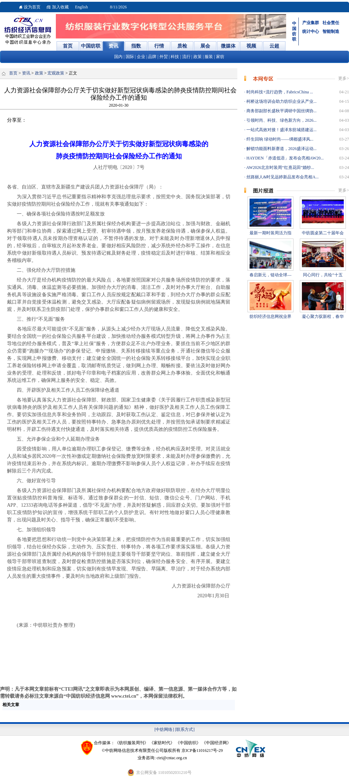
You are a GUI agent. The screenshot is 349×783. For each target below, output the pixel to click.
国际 (130, 56)
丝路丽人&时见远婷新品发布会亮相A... (282, 177)
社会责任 (330, 22)
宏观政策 (55, 73)
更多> (343, 78)
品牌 (152, 56)
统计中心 (310, 31)
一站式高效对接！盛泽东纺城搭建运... (281, 129)
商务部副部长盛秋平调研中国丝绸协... (281, 110)
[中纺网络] (164, 729)
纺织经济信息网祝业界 (270, 316)
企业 (141, 56)
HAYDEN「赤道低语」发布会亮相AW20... (284, 158)
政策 (197, 56)
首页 (13, 73)
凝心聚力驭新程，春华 (323, 316)
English (81, 7)
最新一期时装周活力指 (270, 232)
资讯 (26, 73)
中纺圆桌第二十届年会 (323, 232)
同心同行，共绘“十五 (322, 274)
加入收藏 (60, 7)
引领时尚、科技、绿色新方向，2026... (281, 120)
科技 (175, 56)
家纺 (220, 56)
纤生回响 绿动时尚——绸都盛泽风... (279, 139)
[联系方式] (185, 729)
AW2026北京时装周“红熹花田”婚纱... (279, 167)
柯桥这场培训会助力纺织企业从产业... (281, 101)
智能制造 (330, 31)
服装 (209, 56)
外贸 (163, 56)
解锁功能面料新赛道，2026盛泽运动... (281, 148)
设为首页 (32, 7)
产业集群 (310, 22)
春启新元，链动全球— (270, 274)
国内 (118, 56)
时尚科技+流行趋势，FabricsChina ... (279, 92)
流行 (186, 56)
